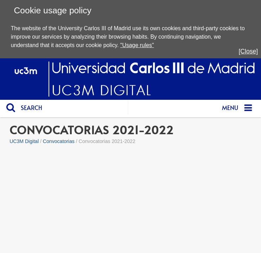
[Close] (248, 51)
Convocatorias (59, 141)
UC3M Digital (24, 141)
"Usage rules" (137, 45)
